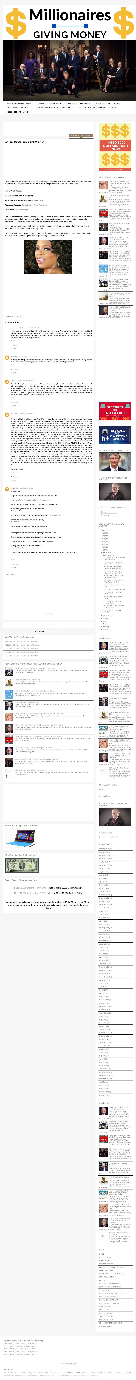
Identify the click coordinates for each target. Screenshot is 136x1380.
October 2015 (103, 1010)
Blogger (73, 1364)
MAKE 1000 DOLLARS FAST (108, 1300)
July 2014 (102, 1049)
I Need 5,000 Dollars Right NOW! (30, 888)
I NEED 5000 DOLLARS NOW (49, 103)
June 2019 (102, 875)
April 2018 (102, 921)
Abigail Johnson (64, 1375)
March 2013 (103, 1088)
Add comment (11, 574)
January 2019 (103, 891)
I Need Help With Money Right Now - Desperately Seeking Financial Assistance (118, 727)
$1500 (9, 1373)
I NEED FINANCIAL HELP (107, 1297)
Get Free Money (16, 316)
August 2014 (103, 1046)
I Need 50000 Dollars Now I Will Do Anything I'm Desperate (35, 668)
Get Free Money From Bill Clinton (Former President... (113, 576)
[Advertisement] (48, 128)
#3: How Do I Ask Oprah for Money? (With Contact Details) (35, 691)
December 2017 (104, 934)
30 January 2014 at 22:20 (27, 414)
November (106, 555)
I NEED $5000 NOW (105, 1306)
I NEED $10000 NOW (106, 1313)
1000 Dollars (94, 1373)
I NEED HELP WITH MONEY (17, 112)
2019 (103, 533)
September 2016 (104, 977)
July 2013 (102, 1082)
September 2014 (104, 1042)
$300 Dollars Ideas (16, 1373)
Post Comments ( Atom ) (53, 631)
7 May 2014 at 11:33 (26, 488)
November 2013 (104, 1075)
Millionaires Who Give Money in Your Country (30, 770)
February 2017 (104, 960)
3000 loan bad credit (26, 1375)
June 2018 (102, 914)
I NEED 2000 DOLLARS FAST (79, 103)
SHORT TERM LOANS (106, 1316)
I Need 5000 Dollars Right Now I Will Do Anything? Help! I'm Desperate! (39, 725)
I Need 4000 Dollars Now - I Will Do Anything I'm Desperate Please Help (39, 714)
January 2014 (103, 1069)
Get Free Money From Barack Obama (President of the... (112, 563)
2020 (103, 530)
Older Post (89, 625)
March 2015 (103, 1023)
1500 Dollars (130, 1373)
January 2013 (103, 1095)
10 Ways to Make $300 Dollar (36, 1373)
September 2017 (104, 941)
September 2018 (104, 905)
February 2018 (104, 928)
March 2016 (103, 996)
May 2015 (102, 1020)
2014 (103, 547)
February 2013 (104, 1092)
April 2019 (102, 882)
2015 (103, 544)
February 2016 (104, 1000)
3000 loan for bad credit (39, 1375)
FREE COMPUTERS (106, 1270)
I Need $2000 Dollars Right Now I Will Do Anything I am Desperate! (38, 736)
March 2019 (103, 885)
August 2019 (103, 868)
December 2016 (104, 967)
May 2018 (102, 918)
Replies (15, 345)
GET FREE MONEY (105, 1257)
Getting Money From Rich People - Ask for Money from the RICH (37, 759)
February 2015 (104, 1026)
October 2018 (103, 901)
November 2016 (104, 970)
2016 (103, 541)
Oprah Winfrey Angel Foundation (35, 205)
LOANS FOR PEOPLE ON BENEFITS (111, 1274)
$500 (24, 1372)
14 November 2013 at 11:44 (28, 356)
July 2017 (102, 947)
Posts (103, 512)
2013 (103, 550)
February (106, 627)
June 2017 (102, 950)
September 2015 (104, 1013)
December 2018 (104, 895)
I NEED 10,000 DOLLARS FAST (108, 103)
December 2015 (104, 1006)
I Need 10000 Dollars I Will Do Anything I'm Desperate (33, 748)
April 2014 (102, 1059)
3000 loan (18, 1375)
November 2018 (104, 898)
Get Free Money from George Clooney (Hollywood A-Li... (112, 572)
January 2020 (103, 852)
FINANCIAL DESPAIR (106, 1264)
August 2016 (103, 980)
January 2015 (103, 1029)
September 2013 (104, 1079)
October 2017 (103, 937)
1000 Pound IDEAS (103, 1373)
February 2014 (104, 1065)
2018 (103, 536)
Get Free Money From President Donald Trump (113, 606)
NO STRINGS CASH (106, 1320)
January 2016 (103, 1003)
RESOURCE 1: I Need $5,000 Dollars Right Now (21, 641)
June (105, 621)
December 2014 (104, 1033)
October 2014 (103, 1039)
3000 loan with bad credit (53, 1375)
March (105, 624)
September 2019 (104, 865)
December (106, 552)
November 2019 (104, 858)
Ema (12, 381)
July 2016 (102, 983)
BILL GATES (103, 1280)
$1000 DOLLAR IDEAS (106, 1277)
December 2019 (104, 855)
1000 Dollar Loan (86, 1373)
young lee (14, 488)
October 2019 (103, 862)
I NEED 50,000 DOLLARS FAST (19, 108)
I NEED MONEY (104, 1260)
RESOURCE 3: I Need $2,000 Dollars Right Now (21, 649)
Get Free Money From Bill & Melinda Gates (112, 602)
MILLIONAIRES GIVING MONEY (19, 103)
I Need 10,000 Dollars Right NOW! (29, 893)
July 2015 (102, 1016)
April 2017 (102, 957)
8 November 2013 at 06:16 (29, 328)
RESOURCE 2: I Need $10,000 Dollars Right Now (22, 645)
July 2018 (102, 911)
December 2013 (104, 1072)
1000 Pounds (113, 1373)
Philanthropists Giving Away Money (27, 702)
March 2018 (103, 924)
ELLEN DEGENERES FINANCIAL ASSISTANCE (97, 108)
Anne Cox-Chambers (92, 1375)
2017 (103, 539)
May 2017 (102, 954)
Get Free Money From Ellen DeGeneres (112, 593)
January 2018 (103, 931)
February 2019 (104, 888)
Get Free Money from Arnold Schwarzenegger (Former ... (113, 567)
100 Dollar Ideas (49, 1373)
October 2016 (103, 973)
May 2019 (102, 878)
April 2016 (102, 993)
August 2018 (103, 908)
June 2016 (102, 987)
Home (48, 625)
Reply (12, 341)
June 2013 (102, 1085)
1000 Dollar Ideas (73, 1373)
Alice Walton (82, 1375)
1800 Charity (7, 1375)
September (107, 615)
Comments (105, 516)
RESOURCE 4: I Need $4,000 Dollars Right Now (21, 652)
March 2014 (103, 1062)
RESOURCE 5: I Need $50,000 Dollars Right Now (22, 656)
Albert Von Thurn (74, 1375)
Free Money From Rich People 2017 (27, 680)
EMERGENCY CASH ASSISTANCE (110, 1323)
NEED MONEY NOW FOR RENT (110, 1287)
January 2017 (103, 964)
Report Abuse (104, 796)
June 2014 (102, 1052)
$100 (5, 1373)
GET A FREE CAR (105, 1290)
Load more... (48, 614)
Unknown (14, 356)
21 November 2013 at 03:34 (24, 381)
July (104, 618)
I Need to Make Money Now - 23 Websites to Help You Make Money (119, 294)
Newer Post (8, 625)
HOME (101, 1254)
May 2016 (102, 990)
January (106, 629)
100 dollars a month (59, 1373)
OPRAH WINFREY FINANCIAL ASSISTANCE (55, 108)
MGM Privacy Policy (105, 1326)
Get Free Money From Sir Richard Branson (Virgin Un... (114, 558)
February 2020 (104, 849)
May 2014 (102, 1056)
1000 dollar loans (122, 1373)
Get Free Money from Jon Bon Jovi (114, 589)
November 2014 (104, 1036)
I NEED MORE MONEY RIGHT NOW (111, 1293)
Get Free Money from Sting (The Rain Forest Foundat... (113, 581)
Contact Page (22, 210)
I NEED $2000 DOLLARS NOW (109, 1303)
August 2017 (103, 944)
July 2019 (102, 872)
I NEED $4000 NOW (105, 1310)
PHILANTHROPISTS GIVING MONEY (111, 1267)
